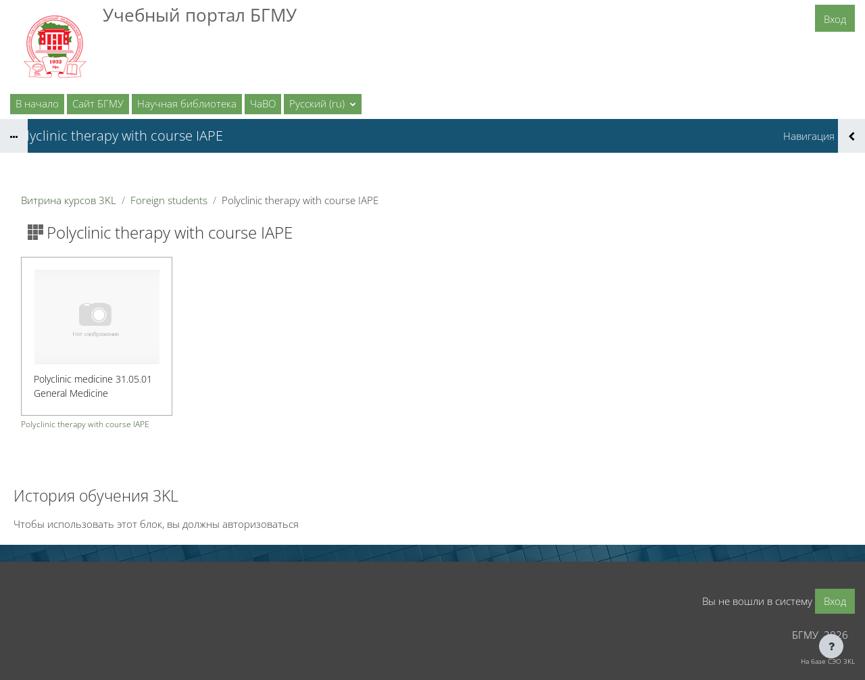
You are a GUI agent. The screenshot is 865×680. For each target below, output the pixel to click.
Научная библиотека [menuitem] (187, 103)
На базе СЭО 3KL (828, 661)
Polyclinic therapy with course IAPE (85, 425)
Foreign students (168, 200)
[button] (323, 104)
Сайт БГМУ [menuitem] (98, 103)
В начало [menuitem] (37, 103)
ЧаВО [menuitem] (263, 103)
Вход (835, 19)
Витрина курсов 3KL (68, 200)
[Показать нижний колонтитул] (831, 646)
